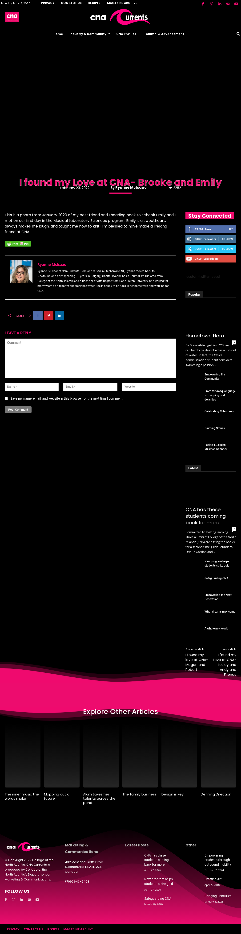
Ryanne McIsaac (131, 187)
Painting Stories (215, 428)
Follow (227, 239)
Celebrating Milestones (219, 411)
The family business (139, 794)
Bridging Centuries (218, 896)
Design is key (172, 794)
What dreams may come (220, 611)
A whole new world (216, 628)
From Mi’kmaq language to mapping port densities (220, 395)
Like (230, 229)
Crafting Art (213, 879)
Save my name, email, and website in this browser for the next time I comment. (67, 398)
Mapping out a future (56, 796)
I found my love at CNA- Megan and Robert (196, 662)
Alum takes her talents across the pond (99, 798)
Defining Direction (216, 794)
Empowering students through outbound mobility (218, 859)
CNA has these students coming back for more (205, 516)
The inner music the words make (22, 796)
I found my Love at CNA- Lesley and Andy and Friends (224, 664)
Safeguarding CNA (216, 578)
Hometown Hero (204, 335)
